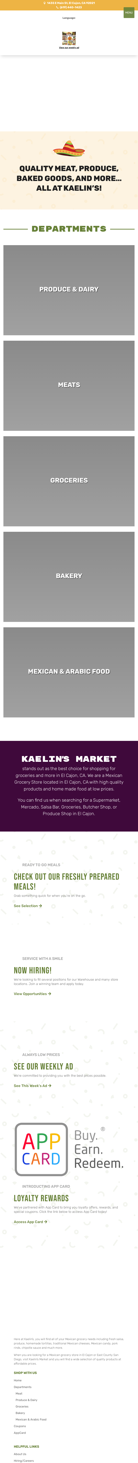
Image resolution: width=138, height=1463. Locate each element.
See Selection (26, 906)
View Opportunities (30, 994)
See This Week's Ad (30, 1086)
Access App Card (28, 1222)
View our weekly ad (69, 47)
